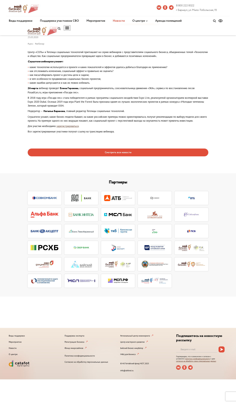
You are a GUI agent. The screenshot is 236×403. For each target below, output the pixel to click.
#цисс (30, 43)
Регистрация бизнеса (74, 342)
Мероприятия (95, 21)
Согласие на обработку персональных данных (86, 362)
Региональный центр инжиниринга (135, 336)
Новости (119, 21)
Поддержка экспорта (74, 335)
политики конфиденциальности (197, 359)
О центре (138, 21)
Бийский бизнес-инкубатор (131, 348)
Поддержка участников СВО (59, 21)
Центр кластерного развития (132, 342)
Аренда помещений (168, 21)
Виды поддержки (20, 21)
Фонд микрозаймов (74, 348)
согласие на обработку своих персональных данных (196, 361)
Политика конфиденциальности (80, 355)
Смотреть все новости (118, 152)
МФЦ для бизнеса (127, 354)
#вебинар (39, 43)
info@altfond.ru (127, 370)
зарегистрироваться (67, 126)
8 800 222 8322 (185, 6)
